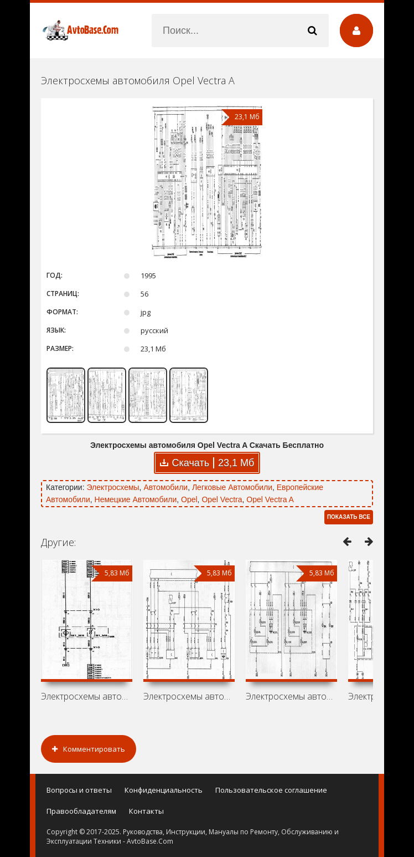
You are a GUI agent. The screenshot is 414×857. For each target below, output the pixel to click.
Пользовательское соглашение (271, 790)
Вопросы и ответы (79, 790)
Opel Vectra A (270, 499)
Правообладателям (81, 811)
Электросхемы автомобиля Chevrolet (189, 696)
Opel (189, 499)
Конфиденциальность (164, 790)
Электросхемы (112, 487)
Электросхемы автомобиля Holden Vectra (86, 696)
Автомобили (165, 487)
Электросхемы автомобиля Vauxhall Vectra (291, 696)
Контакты (146, 811)
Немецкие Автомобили (136, 499)
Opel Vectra (221, 499)
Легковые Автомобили (232, 487)
